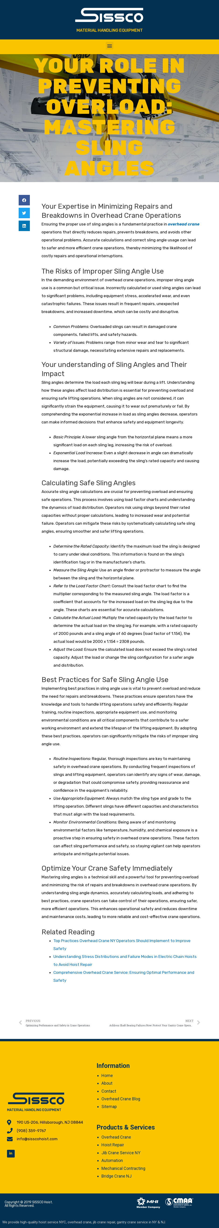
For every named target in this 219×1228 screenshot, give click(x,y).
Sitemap (109, 1106)
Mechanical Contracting (123, 1168)
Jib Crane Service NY (120, 1152)
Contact (108, 1091)
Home (107, 1075)
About (106, 1083)
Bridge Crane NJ (116, 1176)
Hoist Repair (112, 1144)
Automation (112, 1160)
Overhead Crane (116, 1137)
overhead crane (183, 224)
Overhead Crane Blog (120, 1098)
